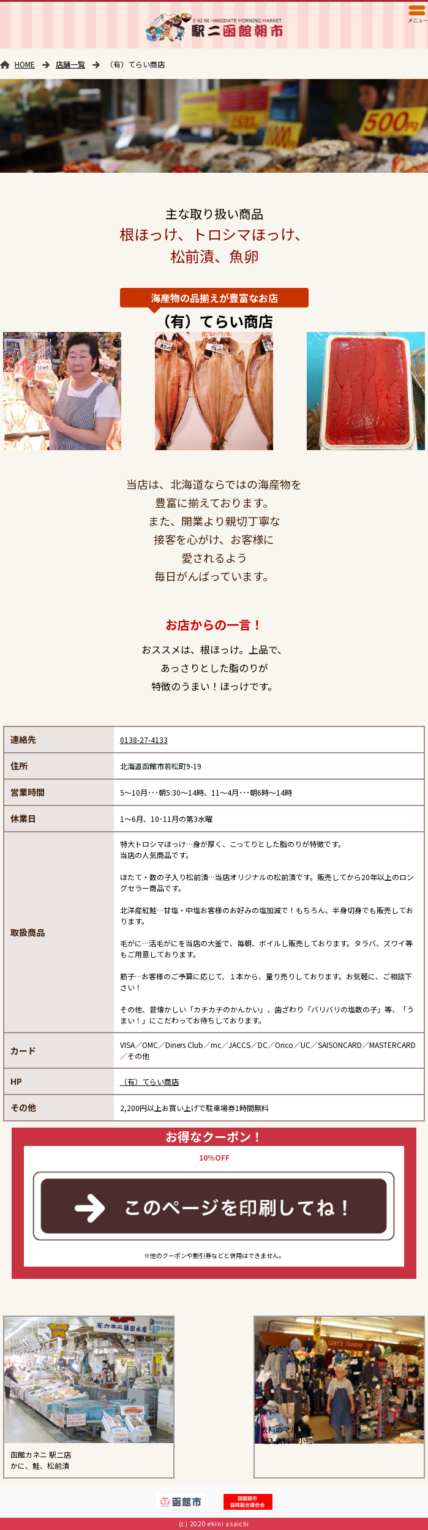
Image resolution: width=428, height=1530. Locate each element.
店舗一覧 (70, 64)
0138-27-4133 (144, 739)
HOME (25, 64)
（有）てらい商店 (149, 1081)
